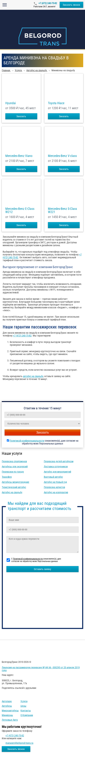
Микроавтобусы (10, 710)
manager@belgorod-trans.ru (19, 743)
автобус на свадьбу (33, 376)
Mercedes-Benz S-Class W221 (62, 210)
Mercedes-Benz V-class (62, 155)
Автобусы (7, 705)
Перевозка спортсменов (14, 461)
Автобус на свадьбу (12, 492)
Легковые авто (10, 719)
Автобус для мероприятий (57, 471)
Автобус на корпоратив (56, 492)
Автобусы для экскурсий (15, 466)
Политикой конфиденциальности (27, 440)
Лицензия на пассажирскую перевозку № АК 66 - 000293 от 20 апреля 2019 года (41, 669)
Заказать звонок (71, 4)
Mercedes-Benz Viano (18, 155)
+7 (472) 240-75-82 (47, 3)
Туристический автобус (14, 487)
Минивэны (7, 715)
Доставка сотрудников (56, 466)
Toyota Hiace (56, 103)
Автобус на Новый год (55, 482)
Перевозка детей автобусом (58, 461)
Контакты (25, 710)
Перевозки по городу (13, 471)
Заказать (21, 116)
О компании (26, 715)
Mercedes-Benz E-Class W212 (19, 210)
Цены (23, 705)
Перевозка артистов (54, 487)
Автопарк (7, 701)
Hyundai (10, 103)
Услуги (23, 701)
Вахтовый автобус (53, 476)
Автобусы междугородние (15, 482)
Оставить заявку (42, 569)
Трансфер (7, 476)
